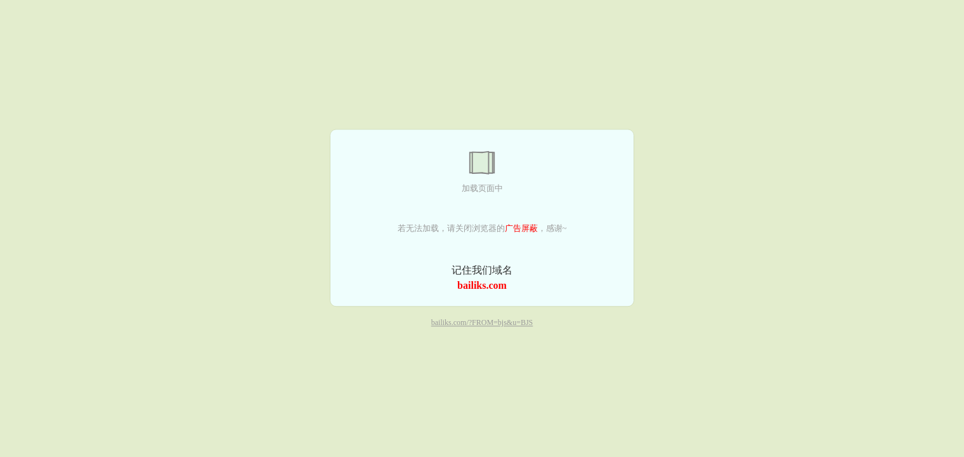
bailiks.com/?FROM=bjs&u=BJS (482, 323)
